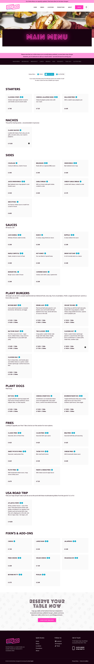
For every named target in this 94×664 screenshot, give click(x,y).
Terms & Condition (84, 661)
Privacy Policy (75, 661)
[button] (29, 143)
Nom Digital (30, 661)
